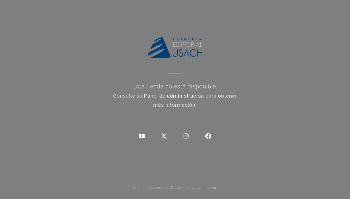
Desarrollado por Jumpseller (193, 187)
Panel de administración (174, 96)
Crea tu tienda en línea (151, 187)
